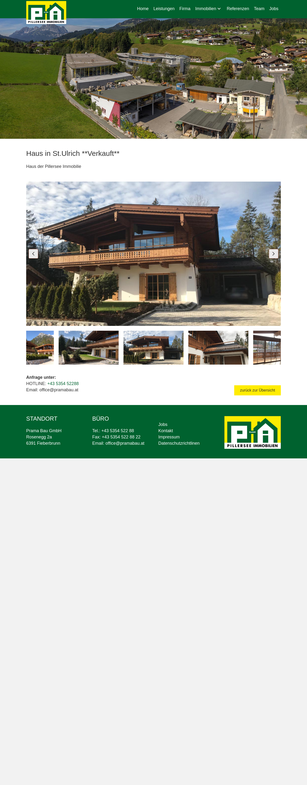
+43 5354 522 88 (117, 430)
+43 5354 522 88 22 (121, 437)
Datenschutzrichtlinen (179, 443)
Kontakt (165, 430)
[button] (219, 9)
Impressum (169, 437)
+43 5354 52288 (63, 383)
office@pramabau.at (124, 443)
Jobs (162, 424)
